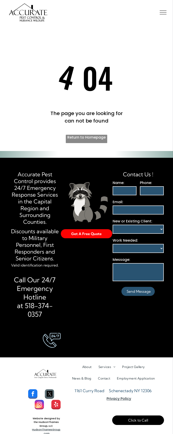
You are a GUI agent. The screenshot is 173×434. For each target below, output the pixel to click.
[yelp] (56, 405)
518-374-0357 (39, 309)
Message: (121, 259)
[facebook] (32, 394)
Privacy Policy (119, 398)
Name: (118, 182)
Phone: (146, 182)
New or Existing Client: (132, 221)
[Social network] (49, 394)
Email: (118, 202)
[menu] (163, 12)
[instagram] (39, 405)
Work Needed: (125, 240)
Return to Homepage (86, 137)
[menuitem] (87, 367)
